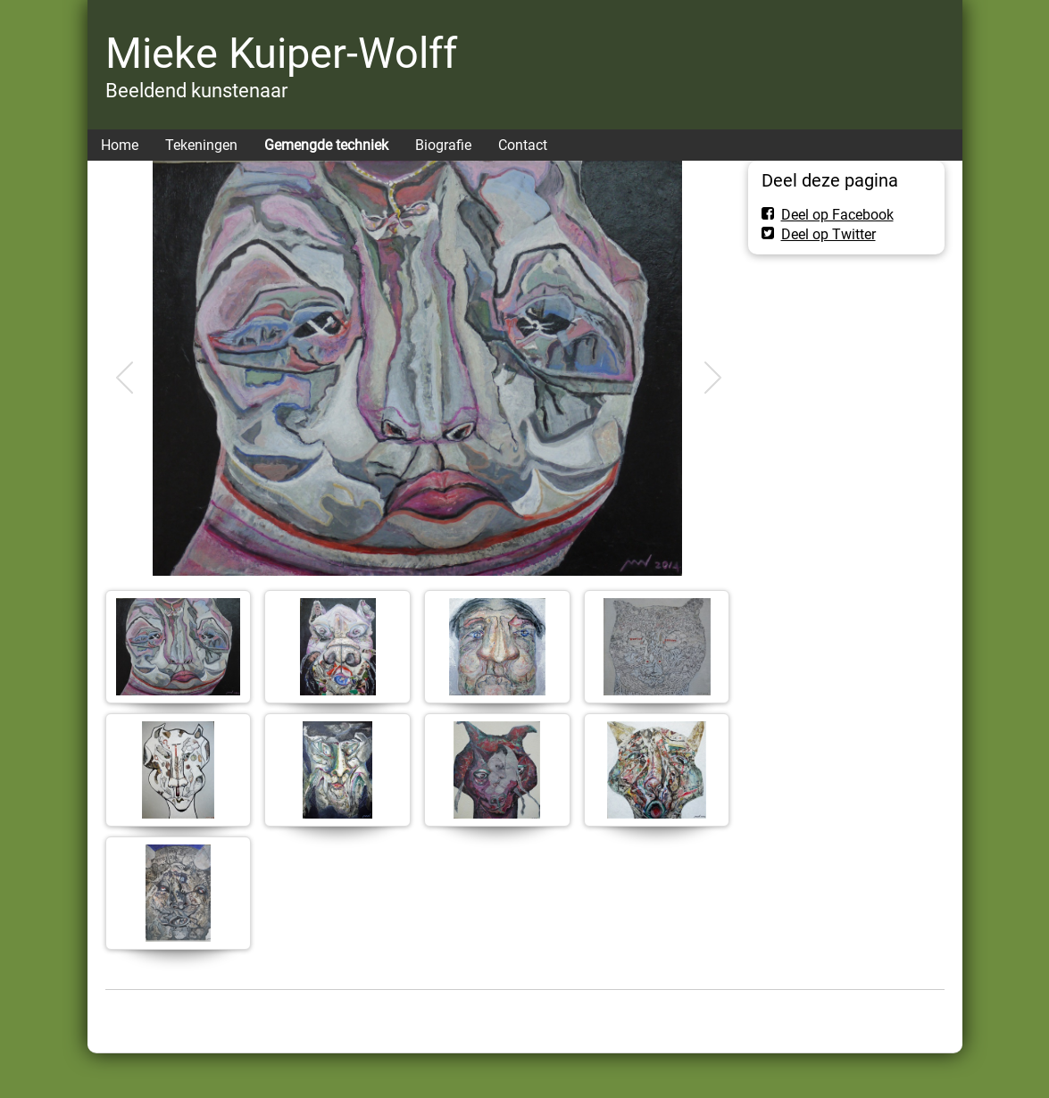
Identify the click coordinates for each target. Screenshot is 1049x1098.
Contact (522, 145)
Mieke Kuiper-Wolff (281, 53)
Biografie (443, 145)
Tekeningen (201, 145)
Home (119, 145)
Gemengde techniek (326, 145)
